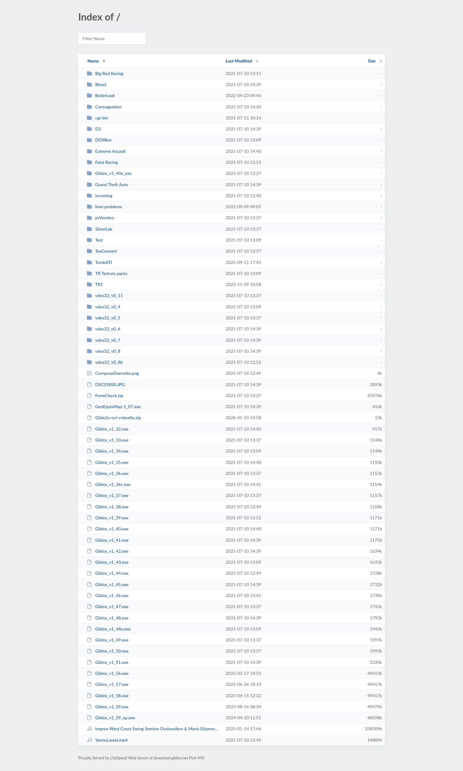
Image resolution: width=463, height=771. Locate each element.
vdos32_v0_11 (105, 295)
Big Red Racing (105, 73)
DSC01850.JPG (106, 384)
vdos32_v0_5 (103, 317)
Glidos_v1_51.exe (107, 662)
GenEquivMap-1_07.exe (114, 406)
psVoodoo (100, 217)
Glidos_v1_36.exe (107, 473)
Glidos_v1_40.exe (107, 528)
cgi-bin (97, 117)
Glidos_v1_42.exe (107, 551)
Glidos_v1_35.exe (107, 462)
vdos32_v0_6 (103, 328)
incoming (99, 195)
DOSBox (99, 139)
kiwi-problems (104, 206)
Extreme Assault (106, 151)
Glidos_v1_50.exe (107, 650)
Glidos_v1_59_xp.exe (111, 717)
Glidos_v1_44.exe (107, 573)
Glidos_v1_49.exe (107, 639)
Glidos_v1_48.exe (107, 617)
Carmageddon (104, 106)
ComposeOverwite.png (113, 373)
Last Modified (239, 60)
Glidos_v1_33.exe (107, 439)
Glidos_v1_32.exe (107, 428)
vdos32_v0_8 (103, 351)
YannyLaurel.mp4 (107, 740)
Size (372, 60)
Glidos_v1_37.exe (107, 495)
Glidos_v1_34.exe (107, 450)
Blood (96, 84)
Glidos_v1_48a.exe (109, 628)
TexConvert (102, 251)
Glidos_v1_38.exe (107, 506)
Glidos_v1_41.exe (107, 540)
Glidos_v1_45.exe (107, 584)
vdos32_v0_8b (105, 362)
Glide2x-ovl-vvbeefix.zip (114, 417)
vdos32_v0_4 (103, 306)
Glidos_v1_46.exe (107, 595)
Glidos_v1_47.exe (107, 606)
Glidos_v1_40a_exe (109, 173)
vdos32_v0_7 (103, 340)
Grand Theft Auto (107, 184)
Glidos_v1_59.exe (107, 706)
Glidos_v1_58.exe (107, 695)
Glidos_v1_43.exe (107, 562)
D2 (94, 128)
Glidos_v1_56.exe (107, 673)
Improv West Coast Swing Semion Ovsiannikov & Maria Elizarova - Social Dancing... (153, 728)
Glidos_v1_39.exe (107, 517)
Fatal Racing (102, 162)
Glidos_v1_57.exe (107, 684)
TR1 (95, 284)
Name (93, 60)
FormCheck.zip (105, 395)
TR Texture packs (107, 273)
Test (95, 240)
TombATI (99, 262)
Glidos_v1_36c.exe (109, 484)
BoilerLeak (101, 95)
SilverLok (99, 228)
